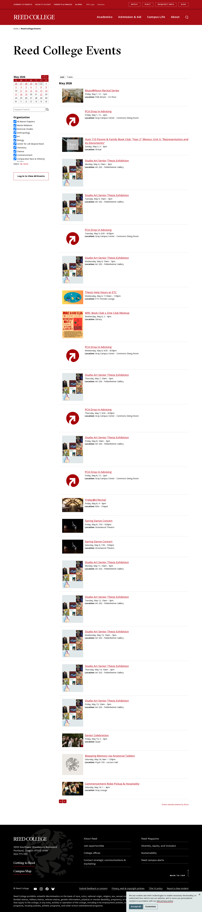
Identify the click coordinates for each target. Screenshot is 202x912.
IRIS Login (90, 4)
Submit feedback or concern (93, 888)
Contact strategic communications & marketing (105, 862)
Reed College (34, 17)
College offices (92, 853)
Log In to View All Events (31, 176)
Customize (150, 906)
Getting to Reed (24, 863)
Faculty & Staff (43, 4)
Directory (101, 4)
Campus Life (156, 17)
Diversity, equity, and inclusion (158, 846)
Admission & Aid (129, 17)
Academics (105, 17)
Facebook (47, 888)
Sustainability (149, 853)
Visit (148, 4)
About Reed (90, 839)
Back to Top (177, 876)
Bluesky (52, 888)
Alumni (78, 4)
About (175, 17)
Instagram (41, 888)
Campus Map (22, 871)
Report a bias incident (178, 888)
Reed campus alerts (152, 860)
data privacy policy (165, 901)
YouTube (35, 888)
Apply (134, 4)
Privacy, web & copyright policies (128, 888)
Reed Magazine (150, 839)
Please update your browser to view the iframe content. (31, 89)
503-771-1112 (20, 854)
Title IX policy (156, 888)
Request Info (166, 4)
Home (16, 29)
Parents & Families (63, 4)
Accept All (136, 906)
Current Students (22, 4)
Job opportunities (94, 846)
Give (183, 4)
